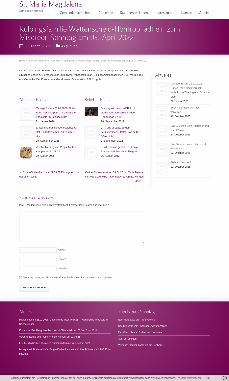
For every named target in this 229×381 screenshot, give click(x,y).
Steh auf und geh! (180, 162)
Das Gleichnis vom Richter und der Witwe (140, 332)
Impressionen (164, 13)
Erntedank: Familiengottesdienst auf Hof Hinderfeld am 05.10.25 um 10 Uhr (56, 132)
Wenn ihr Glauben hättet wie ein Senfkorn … (141, 345)
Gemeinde (105, 13)
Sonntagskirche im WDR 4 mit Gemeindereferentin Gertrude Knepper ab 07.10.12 (118, 112)
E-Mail (62, 259)
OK (208, 378)
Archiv (204, 13)
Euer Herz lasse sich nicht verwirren (137, 319)
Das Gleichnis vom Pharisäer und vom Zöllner (142, 326)
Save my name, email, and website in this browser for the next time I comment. (68, 277)
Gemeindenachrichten (75, 13)
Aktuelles (69, 46)
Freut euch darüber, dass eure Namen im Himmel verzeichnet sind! (54, 343)
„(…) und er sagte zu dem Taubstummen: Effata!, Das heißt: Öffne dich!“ (120, 132)
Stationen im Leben (134, 13)
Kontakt (186, 13)
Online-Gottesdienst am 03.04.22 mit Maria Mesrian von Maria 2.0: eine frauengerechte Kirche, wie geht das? (114, 176)
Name (62, 249)
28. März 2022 (34, 46)
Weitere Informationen (190, 378)
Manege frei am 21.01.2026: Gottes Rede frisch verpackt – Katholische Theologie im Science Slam (56, 112)
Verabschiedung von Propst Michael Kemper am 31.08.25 (49, 336)
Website (62, 268)
